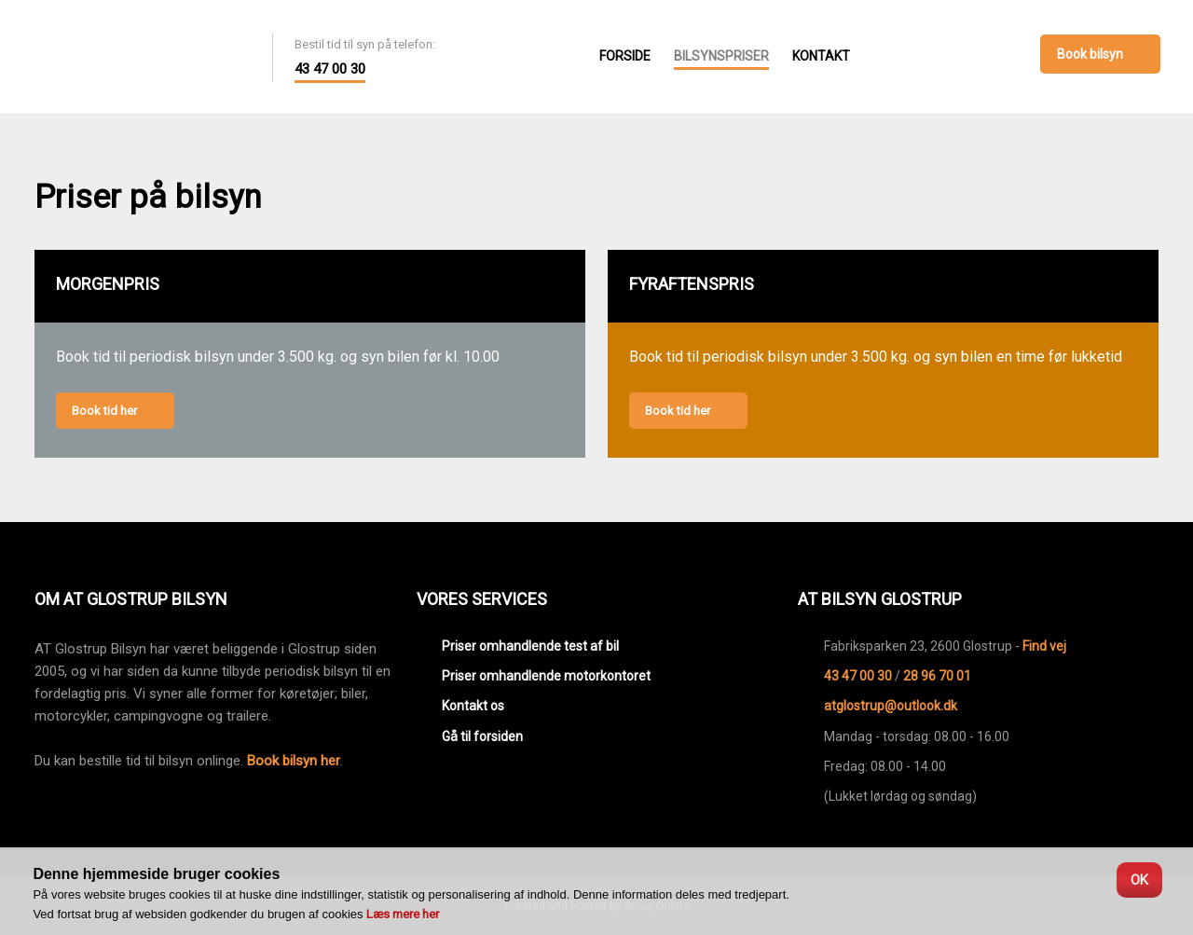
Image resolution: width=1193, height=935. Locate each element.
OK (1139, 880)
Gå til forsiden (482, 736)
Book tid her (104, 411)
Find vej (1044, 646)
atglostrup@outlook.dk (890, 705)
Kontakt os (473, 705)
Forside (625, 55)
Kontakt (821, 55)
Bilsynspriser (721, 55)
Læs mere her (402, 914)
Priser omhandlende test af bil (530, 646)
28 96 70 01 (937, 675)
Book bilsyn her (293, 760)
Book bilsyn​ (1090, 54)
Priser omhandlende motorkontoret (546, 675)
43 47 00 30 (330, 69)
